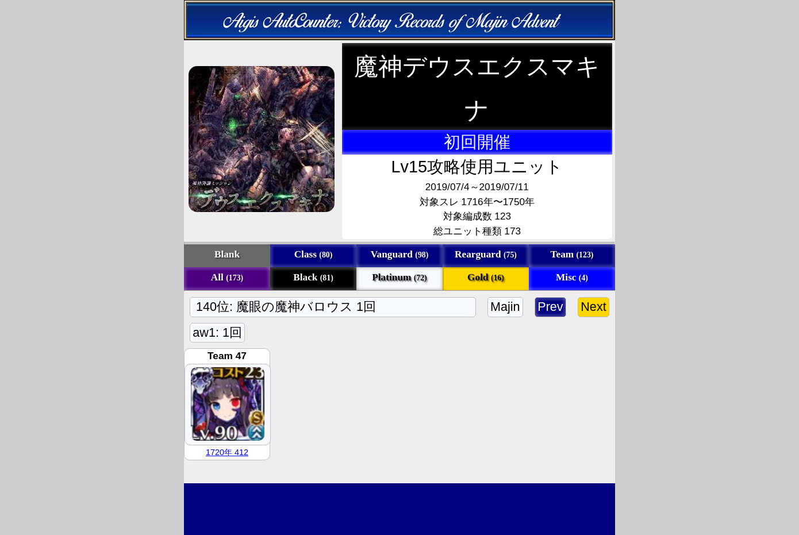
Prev (550, 306)
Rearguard (486, 254)
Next (593, 306)
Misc (572, 277)
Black (313, 277)
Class (313, 254)
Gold (485, 277)
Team (572, 254)
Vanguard (400, 254)
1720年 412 (227, 452)
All (227, 277)
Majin (505, 306)
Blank (227, 254)
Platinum (399, 277)
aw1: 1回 (217, 332)
